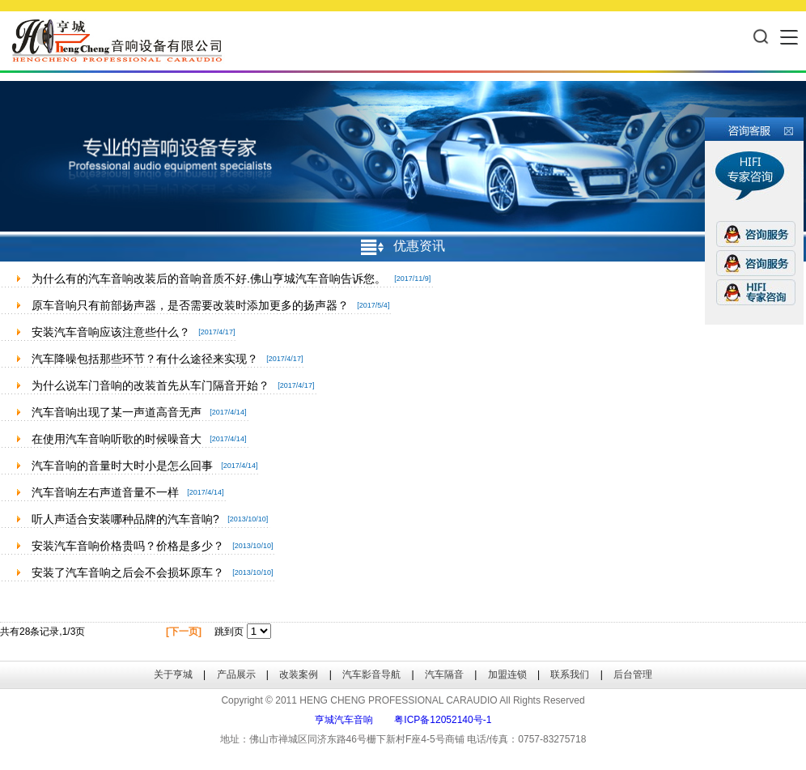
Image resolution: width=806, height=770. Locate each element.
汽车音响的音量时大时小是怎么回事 (122, 465)
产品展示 (236, 674)
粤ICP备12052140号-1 (442, 719)
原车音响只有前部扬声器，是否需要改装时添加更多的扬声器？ (190, 305)
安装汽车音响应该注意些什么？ (111, 331)
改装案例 (298, 674)
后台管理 (632, 674)
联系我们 (569, 674)
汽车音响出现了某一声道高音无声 (117, 412)
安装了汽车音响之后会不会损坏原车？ (128, 572)
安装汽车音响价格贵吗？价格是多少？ (128, 545)
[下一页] (184, 631)
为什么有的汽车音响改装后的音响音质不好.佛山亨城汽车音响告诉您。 (209, 278)
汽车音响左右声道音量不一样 (105, 492)
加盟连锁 (507, 674)
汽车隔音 (444, 674)
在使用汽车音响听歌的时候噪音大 (117, 438)
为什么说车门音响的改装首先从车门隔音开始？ (150, 385)
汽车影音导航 (371, 674)
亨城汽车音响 (344, 719)
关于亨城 (173, 674)
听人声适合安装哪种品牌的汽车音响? (125, 519)
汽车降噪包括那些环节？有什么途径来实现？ (145, 358)
